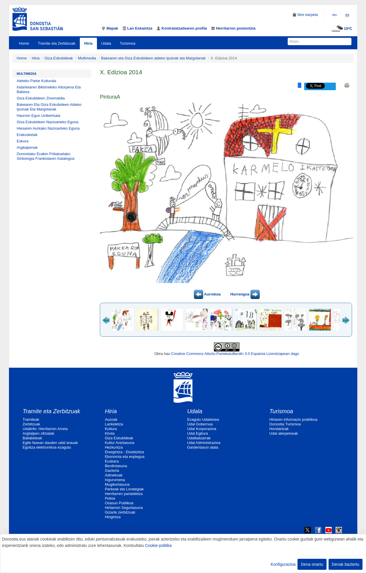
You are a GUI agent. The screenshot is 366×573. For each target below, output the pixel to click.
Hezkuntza (113, 447)
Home (24, 43)
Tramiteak (31, 419)
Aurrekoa (207, 294)
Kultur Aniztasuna (119, 442)
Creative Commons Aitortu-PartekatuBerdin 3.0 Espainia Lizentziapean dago (235, 353)
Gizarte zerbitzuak (120, 512)
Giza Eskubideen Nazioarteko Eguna (47, 122)
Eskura (22, 141)
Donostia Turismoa (285, 424)
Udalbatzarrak (199, 438)
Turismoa (128, 43)
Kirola (109, 433)
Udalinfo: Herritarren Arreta (45, 429)
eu (334, 14)
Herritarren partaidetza (124, 494)
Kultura (111, 429)
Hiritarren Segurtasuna (124, 507)
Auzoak (111, 419)
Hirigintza (112, 517)
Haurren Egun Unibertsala (38, 115)
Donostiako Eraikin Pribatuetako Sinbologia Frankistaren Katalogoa (46, 156)
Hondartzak (279, 429)
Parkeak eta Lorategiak (124, 489)
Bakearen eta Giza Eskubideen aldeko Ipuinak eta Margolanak (153, 58)
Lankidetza (114, 424)
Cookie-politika (158, 545)
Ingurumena (115, 480)
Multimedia (87, 58)
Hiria (88, 43)
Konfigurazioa (283, 564)
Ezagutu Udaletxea (203, 419)
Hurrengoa (244, 294)
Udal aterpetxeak (283, 433)
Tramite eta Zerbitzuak (56, 43)
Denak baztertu (345, 564)
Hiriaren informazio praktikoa (293, 419)
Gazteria (112, 470)
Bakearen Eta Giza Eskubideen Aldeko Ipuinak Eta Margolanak (49, 106)
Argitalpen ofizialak (38, 433)
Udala (106, 43)
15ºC (340, 28)
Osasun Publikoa (119, 503)
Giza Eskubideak (58, 58)
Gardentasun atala (202, 447)
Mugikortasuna (117, 484)
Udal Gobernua (200, 424)
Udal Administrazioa (204, 442)
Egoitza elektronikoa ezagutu (47, 447)
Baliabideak (32, 438)
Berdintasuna (116, 466)
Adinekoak (113, 475)
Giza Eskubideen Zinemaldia (41, 98)
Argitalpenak (27, 147)
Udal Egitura (197, 433)
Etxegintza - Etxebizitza (124, 452)
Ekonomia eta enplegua (125, 456)
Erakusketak (27, 135)
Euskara (112, 461)
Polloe (110, 498)
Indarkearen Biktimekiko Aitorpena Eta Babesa (49, 89)
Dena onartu (312, 564)
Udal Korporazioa (201, 429)
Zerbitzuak (31, 424)
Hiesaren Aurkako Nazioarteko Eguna (48, 128)
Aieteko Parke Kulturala (36, 81)
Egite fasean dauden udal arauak (50, 442)
